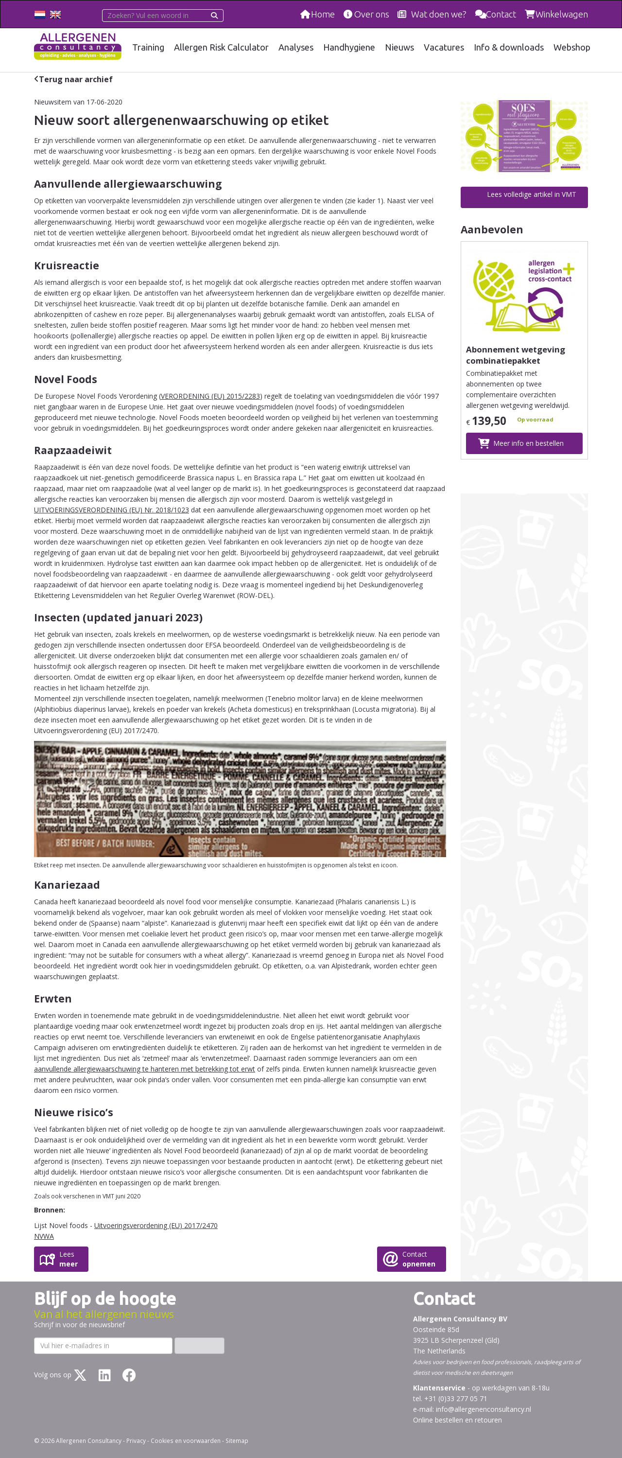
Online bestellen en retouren (457, 1419)
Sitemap (236, 1440)
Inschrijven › (199, 1345)
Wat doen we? (438, 14)
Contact (501, 14)
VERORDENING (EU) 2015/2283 (210, 396)
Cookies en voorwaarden (186, 1440)
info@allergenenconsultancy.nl (483, 1409)
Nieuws (400, 47)
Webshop (571, 47)
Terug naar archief (76, 79)
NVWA (44, 1236)
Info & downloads (509, 47)
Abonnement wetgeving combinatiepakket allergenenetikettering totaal (515, 366)
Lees (68, 1259)
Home (323, 14)
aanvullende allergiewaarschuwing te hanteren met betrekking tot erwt (144, 1068)
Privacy (136, 1440)
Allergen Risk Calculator (222, 47)
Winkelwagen (562, 14)
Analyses (297, 47)
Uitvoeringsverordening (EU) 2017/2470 (156, 1225)
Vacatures (445, 47)
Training (150, 47)
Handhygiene (350, 47)
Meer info (528, 443)
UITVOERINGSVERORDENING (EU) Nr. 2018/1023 (111, 509)
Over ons (371, 14)
